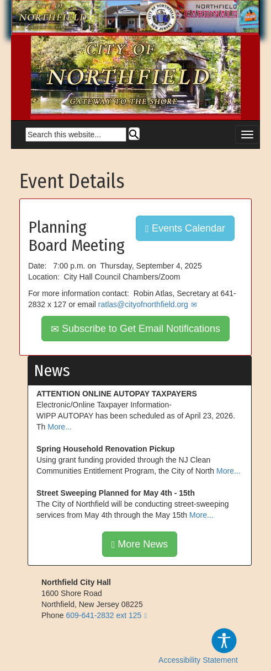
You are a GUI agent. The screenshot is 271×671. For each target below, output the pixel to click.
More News (139, 544)
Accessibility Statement (198, 645)
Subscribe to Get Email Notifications (135, 328)
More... (59, 426)
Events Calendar (185, 228)
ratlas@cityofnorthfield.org (143, 304)
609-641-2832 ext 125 (103, 615)
